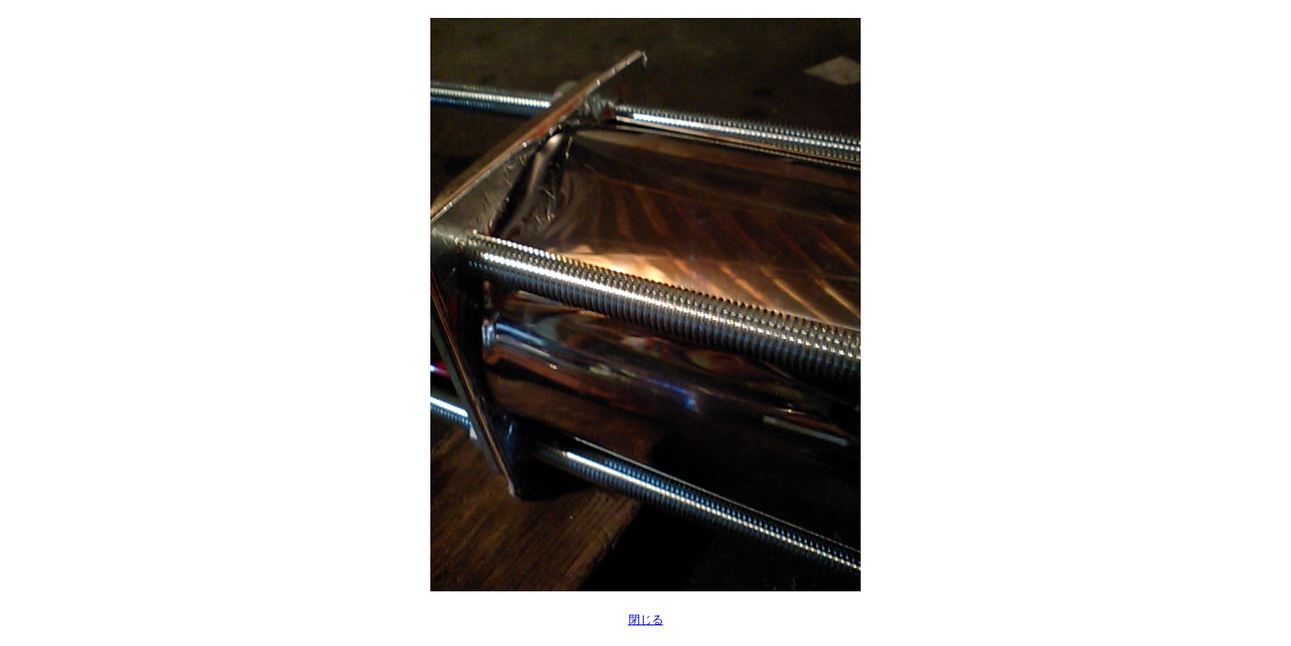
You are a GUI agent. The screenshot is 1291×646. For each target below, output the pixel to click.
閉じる (645, 619)
